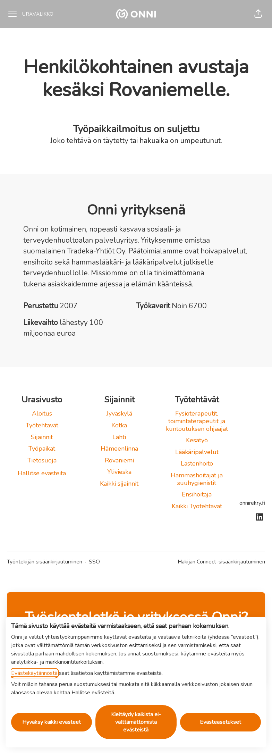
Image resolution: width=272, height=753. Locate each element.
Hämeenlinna (119, 448)
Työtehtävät (42, 425)
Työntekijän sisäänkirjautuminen (44, 562)
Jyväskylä (119, 413)
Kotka (119, 425)
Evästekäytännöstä (34, 673)
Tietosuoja (42, 460)
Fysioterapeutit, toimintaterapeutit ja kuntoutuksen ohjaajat (197, 421)
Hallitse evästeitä (42, 473)
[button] (258, 14)
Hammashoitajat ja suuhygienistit (197, 479)
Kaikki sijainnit (119, 483)
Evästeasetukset (220, 722)
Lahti (119, 437)
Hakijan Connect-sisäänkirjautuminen (221, 562)
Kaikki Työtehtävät (197, 506)
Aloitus (42, 413)
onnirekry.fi (252, 503)
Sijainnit (42, 437)
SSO (94, 562)
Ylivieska (119, 472)
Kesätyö (197, 440)
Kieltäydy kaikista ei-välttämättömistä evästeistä (136, 722)
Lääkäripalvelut (197, 452)
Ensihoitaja (197, 494)
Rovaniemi (119, 460)
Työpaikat (41, 448)
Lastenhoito (197, 463)
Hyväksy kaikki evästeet (51, 722)
